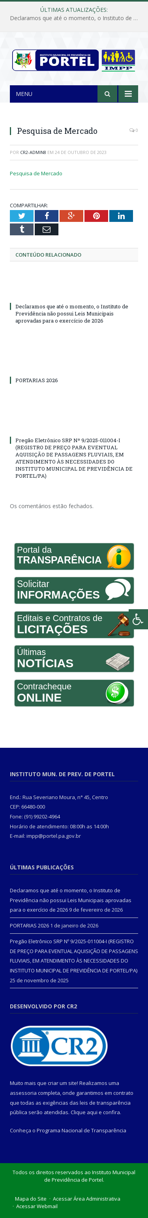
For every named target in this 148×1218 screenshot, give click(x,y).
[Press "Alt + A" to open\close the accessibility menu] (138, 619)
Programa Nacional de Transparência (81, 1130)
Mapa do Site (31, 1198)
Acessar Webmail (37, 1206)
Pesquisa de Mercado (36, 173)
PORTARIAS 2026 (36, 380)
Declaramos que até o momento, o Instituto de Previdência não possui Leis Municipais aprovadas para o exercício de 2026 (76, 18)
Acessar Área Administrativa (86, 1198)
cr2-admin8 (33, 152)
